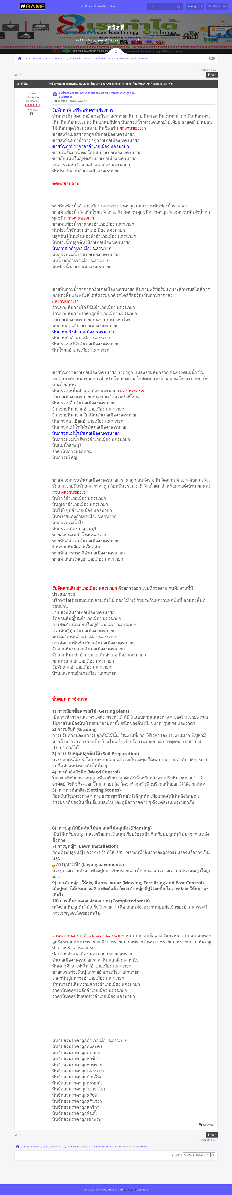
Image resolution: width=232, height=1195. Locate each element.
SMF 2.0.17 (89, 1190)
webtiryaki (142, 1189)
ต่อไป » (214, 69)
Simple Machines (115, 1190)
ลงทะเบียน (149, 40)
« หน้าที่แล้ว (204, 69)
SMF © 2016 (101, 1190)
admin (32, 93)
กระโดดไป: (177, 1155)
